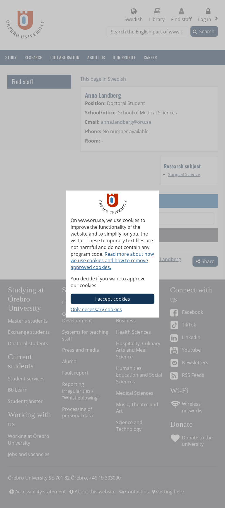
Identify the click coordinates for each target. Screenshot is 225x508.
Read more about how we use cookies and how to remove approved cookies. (112, 261)
